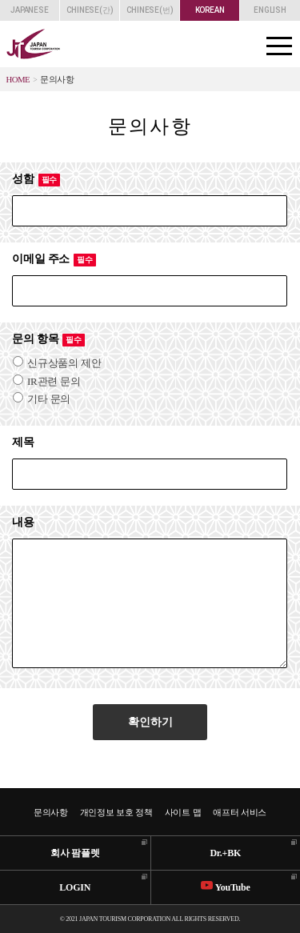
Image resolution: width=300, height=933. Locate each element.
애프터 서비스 (239, 812)
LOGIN (74, 887)
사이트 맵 (183, 812)
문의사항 (51, 812)
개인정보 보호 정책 (116, 812)
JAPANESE (29, 10)
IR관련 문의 (47, 381)
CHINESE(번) (150, 10)
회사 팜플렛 (75, 853)
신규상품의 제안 (57, 363)
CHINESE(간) (90, 10)
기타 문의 (41, 399)
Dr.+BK (225, 853)
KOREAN (210, 10)
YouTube (225, 886)
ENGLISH (270, 10)
